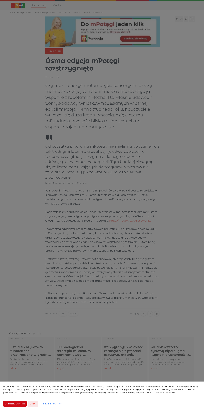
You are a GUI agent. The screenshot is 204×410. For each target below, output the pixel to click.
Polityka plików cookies (52, 404)
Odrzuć (33, 404)
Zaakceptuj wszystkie (15, 404)
